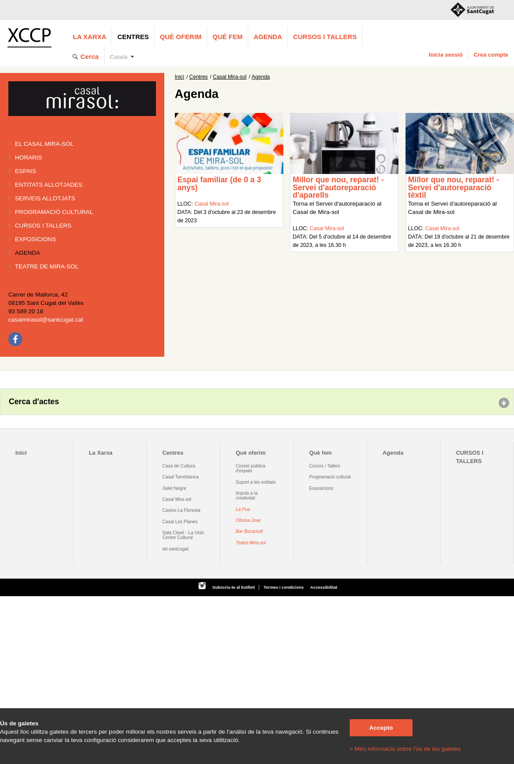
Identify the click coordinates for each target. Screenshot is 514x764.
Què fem (228, 36)
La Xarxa (89, 36)
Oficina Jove (248, 520)
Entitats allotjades (49, 184)
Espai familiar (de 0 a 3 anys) (219, 183)
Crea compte (491, 54)
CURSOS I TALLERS (325, 36)
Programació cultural (54, 212)
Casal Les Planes (179, 521)
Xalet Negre (174, 488)
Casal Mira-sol (230, 77)
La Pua (243, 509)
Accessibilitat (323, 587)
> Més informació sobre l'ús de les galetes (405, 749)
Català (119, 57)
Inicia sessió (446, 54)
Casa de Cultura (178, 465)
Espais (25, 171)
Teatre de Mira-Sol (47, 266)
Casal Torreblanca (180, 476)
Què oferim (181, 36)
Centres (133, 36)
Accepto (381, 727)
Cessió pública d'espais (250, 468)
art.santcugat (175, 549)
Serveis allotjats (45, 198)
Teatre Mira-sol (251, 542)
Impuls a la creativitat (247, 495)
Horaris (28, 157)
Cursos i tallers (43, 225)
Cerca (89, 56)
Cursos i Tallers (324, 465)
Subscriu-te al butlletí (233, 587)
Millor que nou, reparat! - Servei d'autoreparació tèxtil (453, 187)
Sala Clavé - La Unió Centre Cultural (183, 535)
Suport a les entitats (256, 482)
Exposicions (35, 239)
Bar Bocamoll (249, 531)
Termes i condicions (284, 587)
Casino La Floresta (181, 510)
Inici (179, 77)
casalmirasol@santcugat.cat (45, 319)
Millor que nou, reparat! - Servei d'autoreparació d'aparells (338, 187)
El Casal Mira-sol (44, 144)
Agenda (267, 36)
